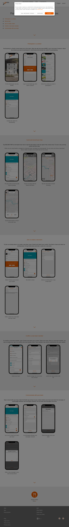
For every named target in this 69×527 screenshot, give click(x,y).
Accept (49, 13)
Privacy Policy (40, 9)
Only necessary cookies (27, 13)
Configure (40, 13)
